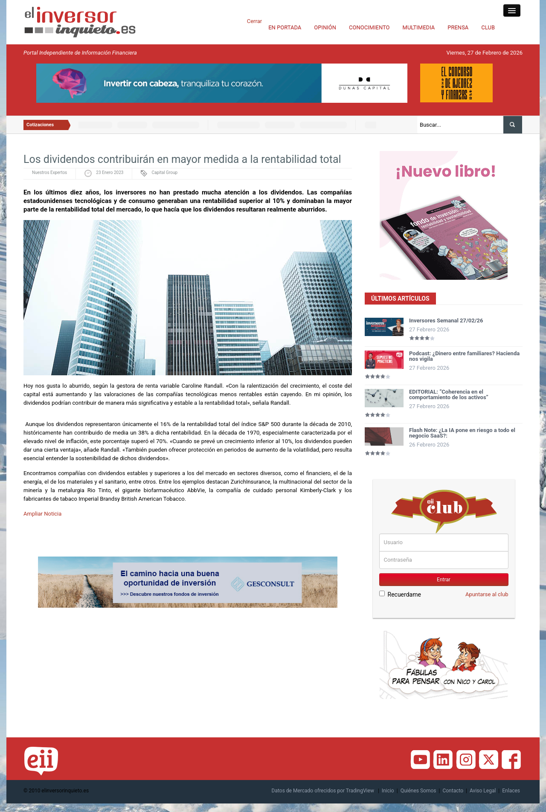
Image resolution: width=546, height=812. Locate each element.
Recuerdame (400, 594)
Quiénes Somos (418, 791)
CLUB (488, 27)
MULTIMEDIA (419, 27)
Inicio (388, 791)
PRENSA (457, 27)
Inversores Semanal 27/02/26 (446, 320)
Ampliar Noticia (42, 513)
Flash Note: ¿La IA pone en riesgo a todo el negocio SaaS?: (462, 433)
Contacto (452, 791)
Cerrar (254, 21)
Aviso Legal (483, 791)
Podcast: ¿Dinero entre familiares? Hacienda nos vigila (464, 356)
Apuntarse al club (486, 594)
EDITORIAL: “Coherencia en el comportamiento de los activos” (448, 394)
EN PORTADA (284, 27)
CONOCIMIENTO (369, 27)
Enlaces (511, 791)
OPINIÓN (325, 27)
